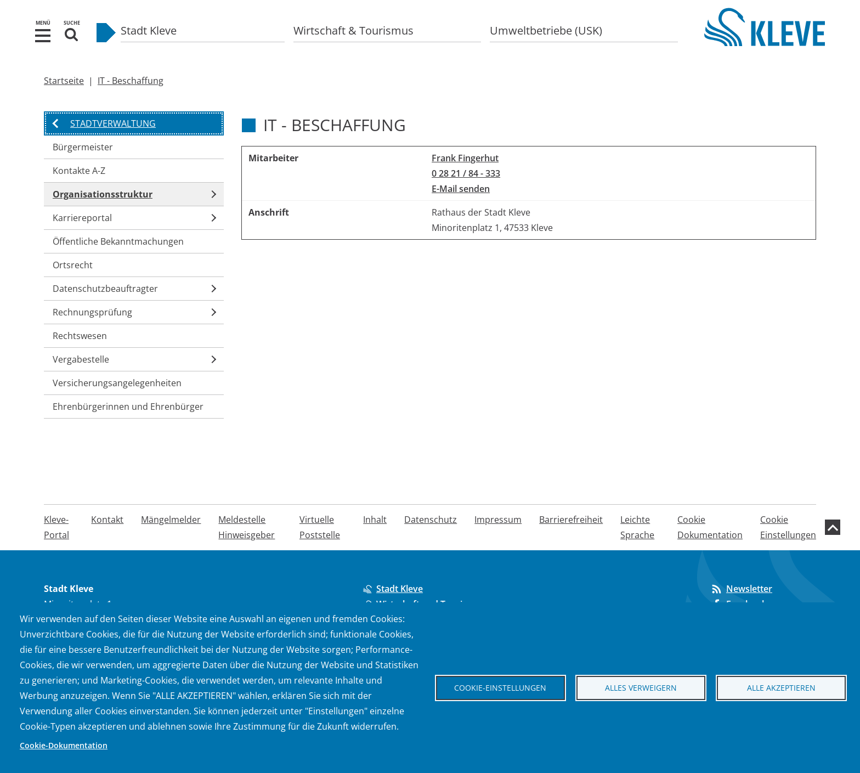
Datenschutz (430, 520)
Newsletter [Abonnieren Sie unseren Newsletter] (741, 589)
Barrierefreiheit (571, 520)
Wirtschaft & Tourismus (353, 30)
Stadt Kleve (149, 30)
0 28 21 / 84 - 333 (466, 173)
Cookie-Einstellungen (500, 687)
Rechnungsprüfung (92, 312)
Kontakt (107, 520)
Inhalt (375, 520)
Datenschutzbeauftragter (105, 289)
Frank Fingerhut (465, 158)
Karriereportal (82, 218)
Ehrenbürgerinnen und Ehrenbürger (128, 406)
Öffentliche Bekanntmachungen (118, 241)
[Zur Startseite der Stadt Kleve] (764, 38)
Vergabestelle (81, 359)
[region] (528, 193)
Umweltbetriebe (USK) (546, 30)
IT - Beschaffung (130, 81)
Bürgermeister (83, 147)
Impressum (498, 520)
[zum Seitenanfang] (832, 527)
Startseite (64, 81)
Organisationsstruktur (102, 194)
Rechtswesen (80, 336)
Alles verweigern (641, 687)
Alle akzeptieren (781, 687)
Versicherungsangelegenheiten (117, 383)
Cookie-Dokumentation (64, 745)
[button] (42, 34)
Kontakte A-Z (79, 171)
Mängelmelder (171, 520)
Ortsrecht (73, 265)
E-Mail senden (461, 189)
